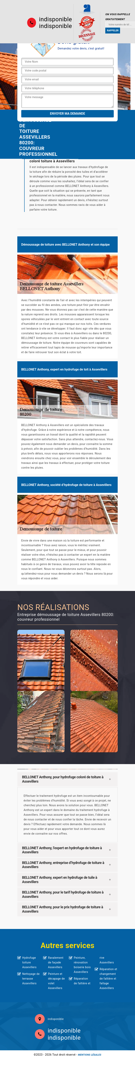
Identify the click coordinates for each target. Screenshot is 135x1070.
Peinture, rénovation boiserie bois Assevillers (82, 964)
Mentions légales (89, 1054)
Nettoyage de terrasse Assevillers (31, 978)
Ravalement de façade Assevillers (55, 962)
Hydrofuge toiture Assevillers (29, 962)
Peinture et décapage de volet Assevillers (56, 981)
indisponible (55, 19)
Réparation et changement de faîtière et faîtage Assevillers (108, 979)
